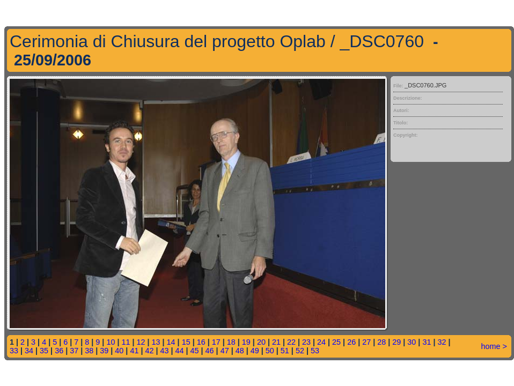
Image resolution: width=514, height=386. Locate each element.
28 (381, 342)
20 (261, 342)
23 (306, 342)
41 (134, 350)
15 (186, 342)
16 (201, 342)
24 (321, 342)
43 (164, 350)
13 (156, 342)
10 (110, 342)
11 (125, 342)
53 (315, 350)
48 (240, 350)
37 (74, 350)
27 (366, 342)
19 (246, 342)
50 (270, 350)
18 (231, 342)
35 (44, 350)
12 (141, 342)
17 (216, 342)
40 (119, 350)
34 (29, 350)
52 (300, 350)
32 (441, 342)
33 (14, 350)
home (491, 346)
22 (291, 342)
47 (225, 350)
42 (149, 350)
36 (59, 350)
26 (351, 342)
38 (89, 350)
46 (209, 350)
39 (104, 350)
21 (276, 342)
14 (171, 342)
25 (336, 342)
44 (179, 350)
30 (411, 342)
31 (426, 342)
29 (396, 342)
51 (285, 350)
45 (194, 350)
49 (255, 350)
